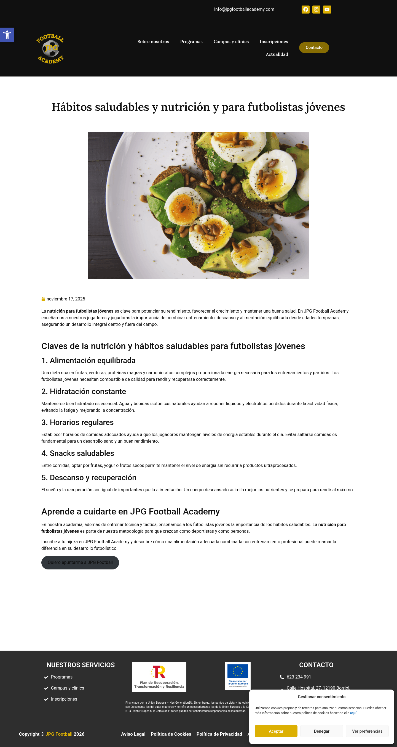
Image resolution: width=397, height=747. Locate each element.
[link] (7, 35)
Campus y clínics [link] (231, 41)
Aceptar (276, 731)
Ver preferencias (367, 731)
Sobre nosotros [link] (153, 41)
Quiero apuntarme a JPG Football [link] (80, 562)
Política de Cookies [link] (171, 734)
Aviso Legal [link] (133, 734)
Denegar (321, 731)
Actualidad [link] (277, 54)
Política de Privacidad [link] (219, 734)
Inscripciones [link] (274, 41)
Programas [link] (191, 41)
